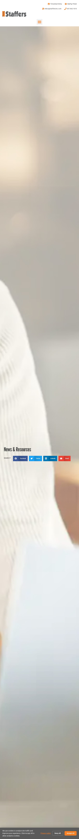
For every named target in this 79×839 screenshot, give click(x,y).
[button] (39, 22)
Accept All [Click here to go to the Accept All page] (70, 833)
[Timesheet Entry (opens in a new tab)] (54, 4)
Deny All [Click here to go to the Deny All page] (58, 833)
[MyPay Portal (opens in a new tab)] (70, 4)
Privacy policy (46, 833)
